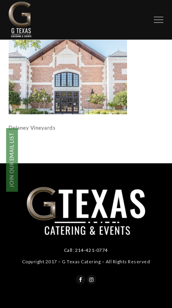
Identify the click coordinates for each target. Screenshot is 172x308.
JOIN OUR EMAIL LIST (12, 160)
